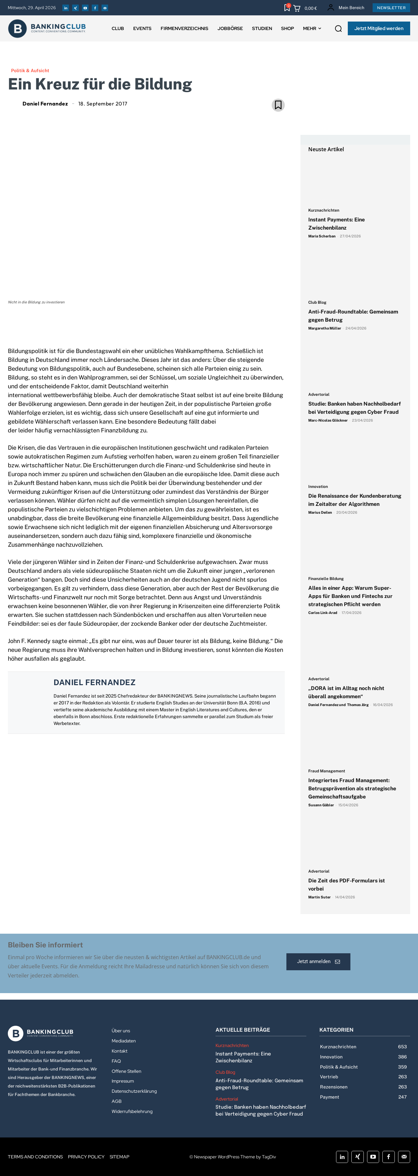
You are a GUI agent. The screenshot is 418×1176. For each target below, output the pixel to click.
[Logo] (53, 1033)
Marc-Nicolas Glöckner (328, 420)
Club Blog (317, 302)
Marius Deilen (320, 512)
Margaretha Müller (324, 328)
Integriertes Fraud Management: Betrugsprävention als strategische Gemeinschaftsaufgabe (352, 788)
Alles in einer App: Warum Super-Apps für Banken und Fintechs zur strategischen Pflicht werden (350, 596)
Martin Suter (319, 897)
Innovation (318, 487)
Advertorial (319, 395)
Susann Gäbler (321, 805)
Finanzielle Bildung (326, 579)
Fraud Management (326, 771)
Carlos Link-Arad (322, 613)
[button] (338, 28)
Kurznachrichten (323, 210)
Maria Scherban (322, 236)
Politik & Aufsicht (30, 70)
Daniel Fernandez (45, 103)
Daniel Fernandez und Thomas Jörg (338, 705)
